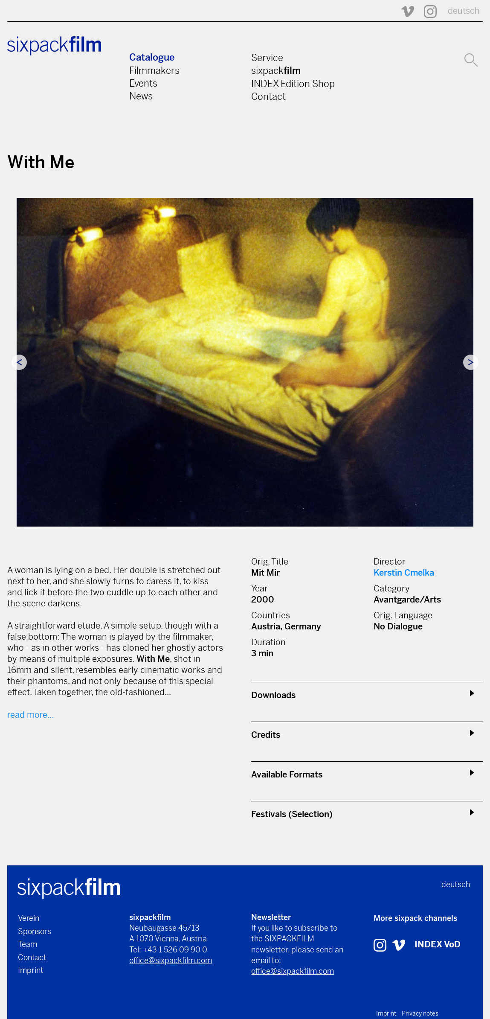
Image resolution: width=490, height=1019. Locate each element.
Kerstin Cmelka (404, 573)
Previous (19, 362)
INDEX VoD (438, 944)
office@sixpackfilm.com (170, 960)
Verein (28, 918)
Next (470, 362)
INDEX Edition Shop (293, 84)
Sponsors (34, 931)
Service (267, 58)
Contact (268, 96)
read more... (30, 715)
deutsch (464, 11)
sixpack (276, 70)
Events (143, 83)
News (141, 96)
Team (27, 944)
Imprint (30, 970)
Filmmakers (154, 70)
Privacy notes (420, 1013)
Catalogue (151, 57)
